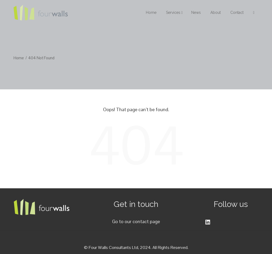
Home (151, 12)
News (196, 12)
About (215, 12)
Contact (237, 12)
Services (174, 12)
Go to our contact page (136, 221)
